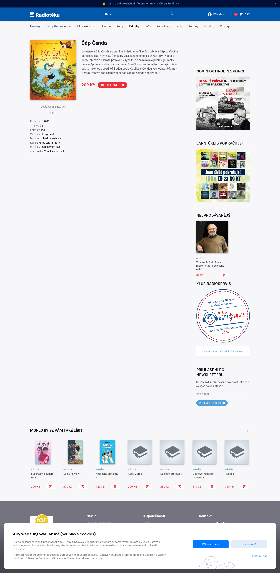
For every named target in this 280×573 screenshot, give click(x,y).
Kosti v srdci (135, 473)
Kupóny (193, 26)
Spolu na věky (71, 473)
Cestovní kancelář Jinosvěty (203, 475)
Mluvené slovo (86, 26)
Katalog (209, 26)
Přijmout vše (210, 544)
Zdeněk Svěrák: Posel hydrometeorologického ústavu (210, 266)
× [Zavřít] (275, 4)
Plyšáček (230, 473)
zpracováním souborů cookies (78, 555)
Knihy (120, 26)
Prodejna (226, 26)
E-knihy (134, 26)
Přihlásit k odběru (212, 403)
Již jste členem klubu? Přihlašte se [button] (223, 351)
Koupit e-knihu (113, 85)
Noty (179, 26)
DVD (148, 26)
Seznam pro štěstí (171, 473)
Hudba (106, 26)
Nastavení (249, 544)
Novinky (35, 26)
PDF (53, 113)
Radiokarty (163, 26)
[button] (218, 14)
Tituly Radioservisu (59, 26)
